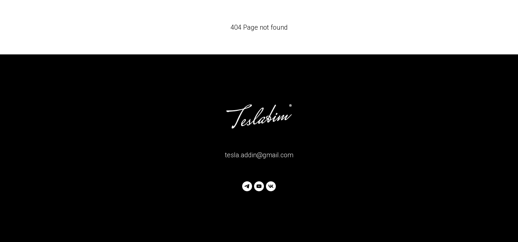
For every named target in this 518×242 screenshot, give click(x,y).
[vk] (271, 186)
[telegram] (247, 186)
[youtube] (259, 186)
